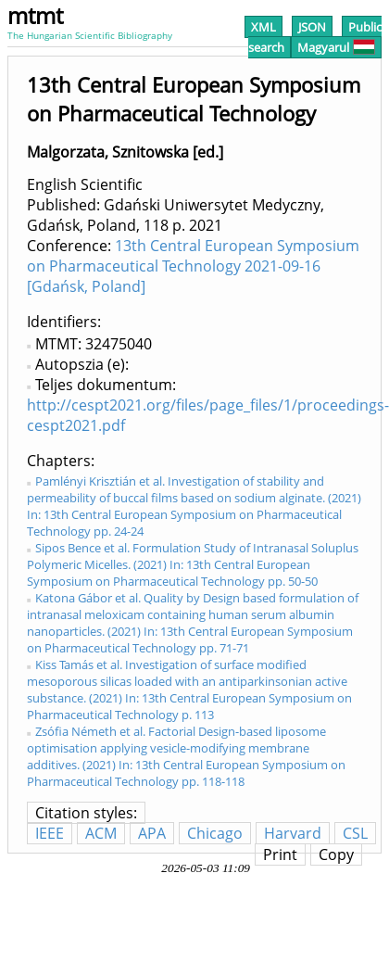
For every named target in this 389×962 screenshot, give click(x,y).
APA (152, 833)
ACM (101, 833)
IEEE (49, 833)
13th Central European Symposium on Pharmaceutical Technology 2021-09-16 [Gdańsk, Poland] (193, 266)
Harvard (292, 833)
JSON (312, 27)
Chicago (215, 833)
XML (263, 27)
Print (280, 854)
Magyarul (336, 47)
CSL (355, 833)
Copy (336, 854)
